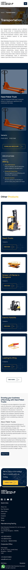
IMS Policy (3, 563)
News (2, 518)
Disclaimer (22, 563)
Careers (3, 516)
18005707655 (12, 541)
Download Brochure (13, 146)
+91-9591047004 (6, 538)
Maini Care (4, 511)
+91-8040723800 (6, 557)
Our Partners (5, 509)
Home (2, 12)
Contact (3, 513)
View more (13, 380)
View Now (9, 247)
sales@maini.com (6, 559)
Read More (5, 454)
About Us (3, 507)
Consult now (10, 483)
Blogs (2, 520)
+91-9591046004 (6, 536)
